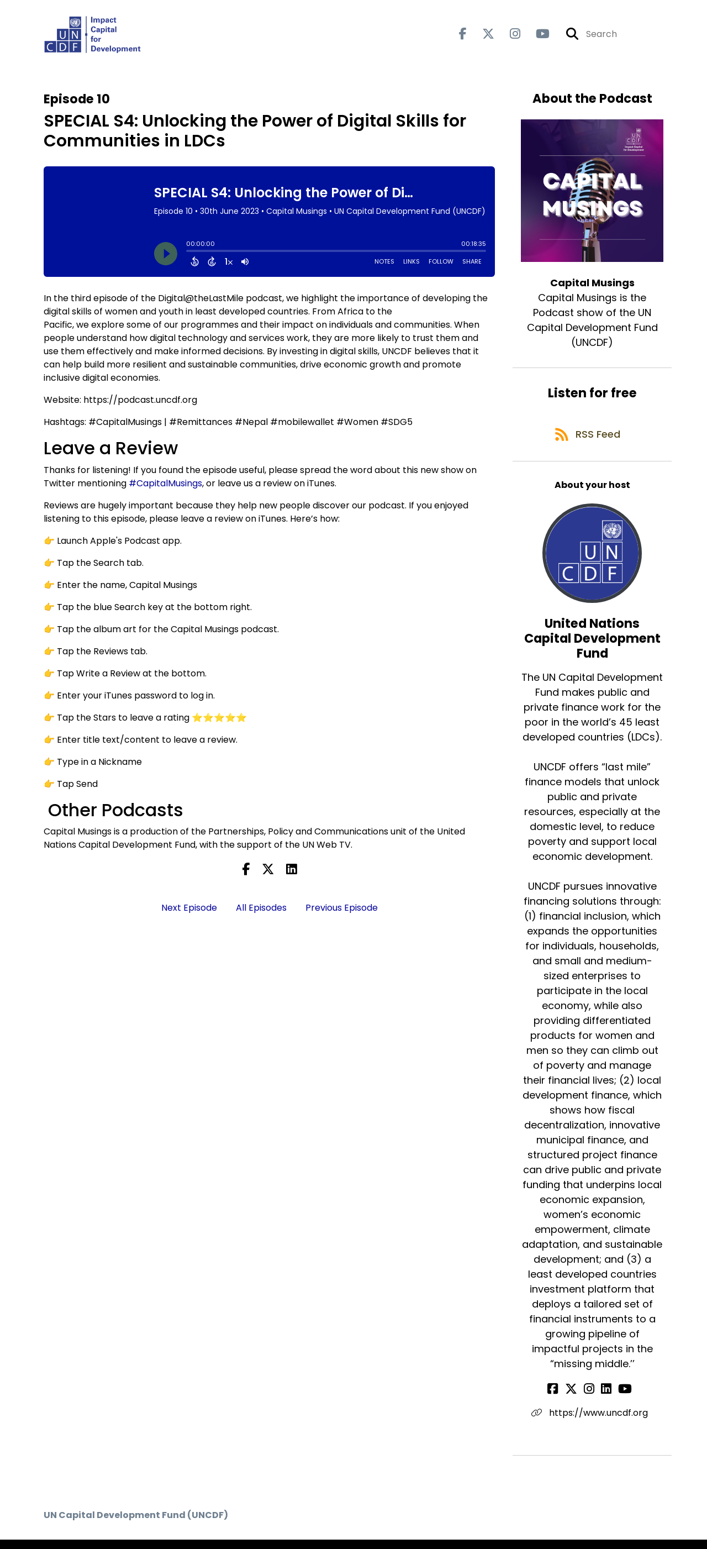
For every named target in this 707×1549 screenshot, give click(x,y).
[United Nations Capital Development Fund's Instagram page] (591, 1398)
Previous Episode (341, 911)
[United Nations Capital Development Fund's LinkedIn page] (604, 1398)
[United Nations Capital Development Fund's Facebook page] (564, 1398)
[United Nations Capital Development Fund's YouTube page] (618, 1398)
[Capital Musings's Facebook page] (463, 36)
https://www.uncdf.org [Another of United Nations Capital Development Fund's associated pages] (592, 1422)
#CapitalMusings (165, 487)
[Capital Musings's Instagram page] (508, 36)
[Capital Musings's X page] (481, 36)
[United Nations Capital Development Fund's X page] (578, 1398)
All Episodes (261, 911)
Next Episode (189, 911)
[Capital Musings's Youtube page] (536, 36)
